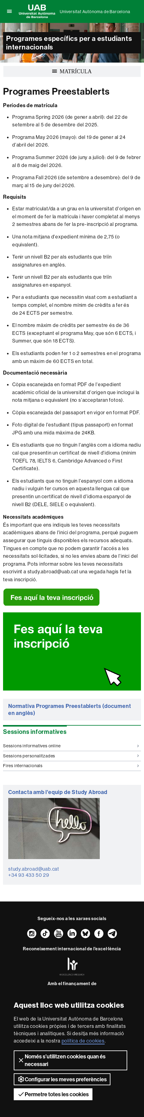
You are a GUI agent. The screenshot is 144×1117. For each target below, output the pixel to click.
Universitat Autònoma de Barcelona (95, 11)
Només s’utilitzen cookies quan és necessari (61, 1060)
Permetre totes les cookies (53, 1094)
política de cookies (83, 1041)
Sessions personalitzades (71, 756)
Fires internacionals (71, 765)
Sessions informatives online (71, 746)
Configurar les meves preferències (62, 1079)
